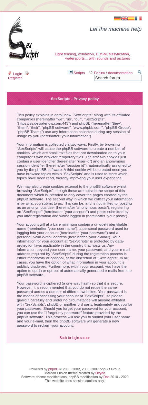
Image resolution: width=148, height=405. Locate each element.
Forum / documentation (111, 73)
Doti (107, 377)
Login (15, 74)
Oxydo (100, 373)
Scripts (77, 73)
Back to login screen (75, 338)
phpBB (53, 369)
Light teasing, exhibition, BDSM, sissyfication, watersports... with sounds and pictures (92, 56)
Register (18, 76)
